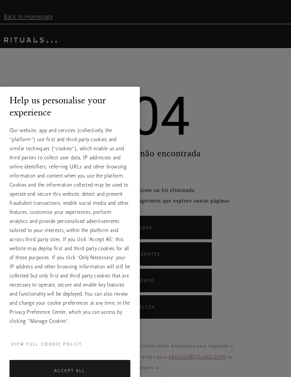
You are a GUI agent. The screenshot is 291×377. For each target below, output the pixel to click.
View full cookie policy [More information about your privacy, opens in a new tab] (46, 354)
